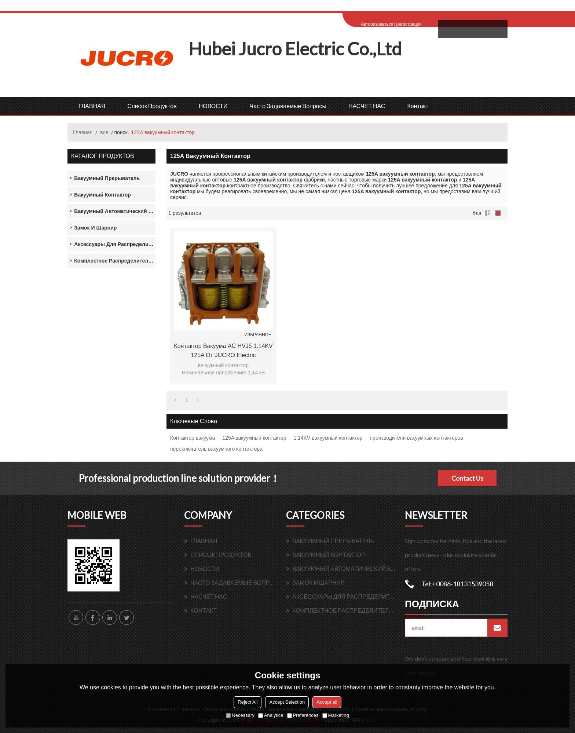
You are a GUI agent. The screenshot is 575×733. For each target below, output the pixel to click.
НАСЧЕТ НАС (366, 105)
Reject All (247, 702)
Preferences (303, 715)
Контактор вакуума (192, 438)
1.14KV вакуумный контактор (327, 438)
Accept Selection (287, 702)
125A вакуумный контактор (254, 438)
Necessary (240, 715)
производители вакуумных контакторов (416, 438)
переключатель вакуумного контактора (216, 449)
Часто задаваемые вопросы (288, 105)
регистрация (408, 24)
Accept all (326, 702)
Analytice (270, 715)
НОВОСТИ (213, 105)
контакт (417, 105)
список (487, 213)
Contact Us (467, 478)
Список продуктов (151, 105)
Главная (82, 132)
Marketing (335, 715)
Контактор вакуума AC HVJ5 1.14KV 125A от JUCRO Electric (223, 350)
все (104, 132)
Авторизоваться (377, 24)
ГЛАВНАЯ (91, 105)
